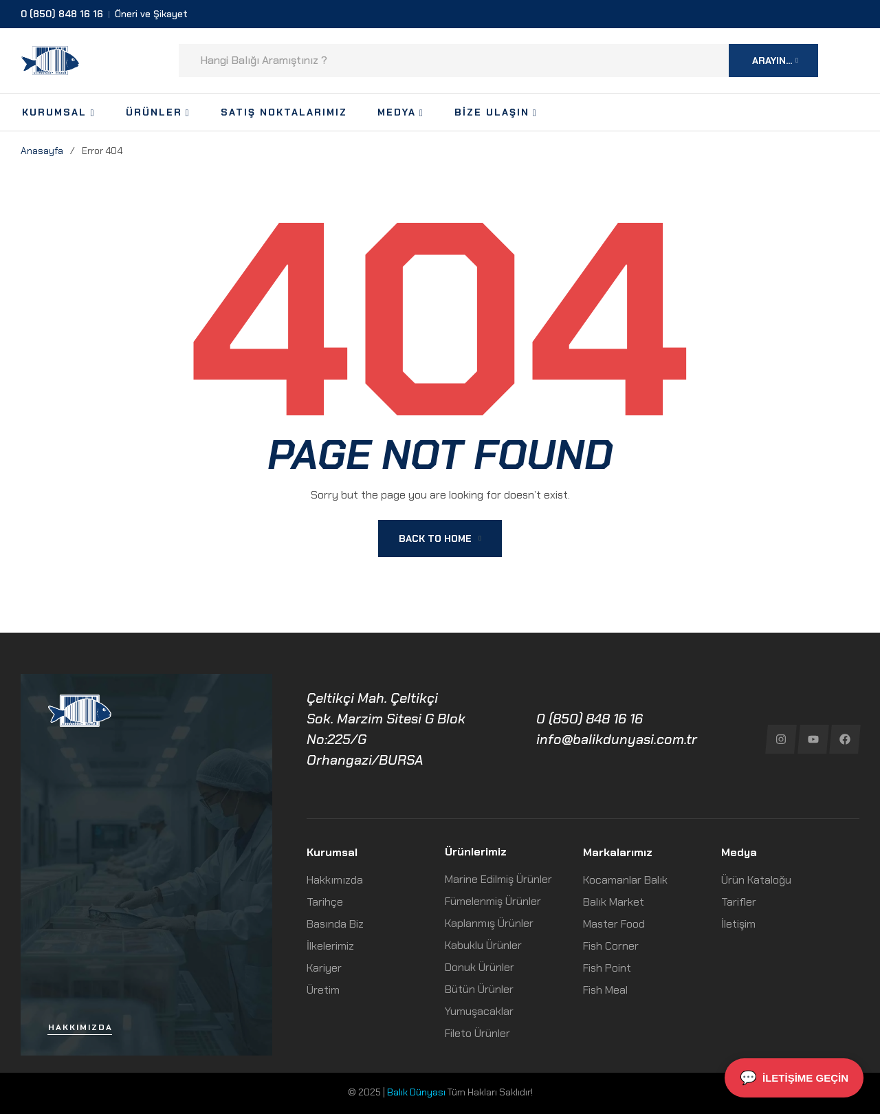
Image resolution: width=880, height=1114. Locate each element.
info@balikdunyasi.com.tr (616, 739)
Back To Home (440, 538)
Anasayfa (42, 150)
